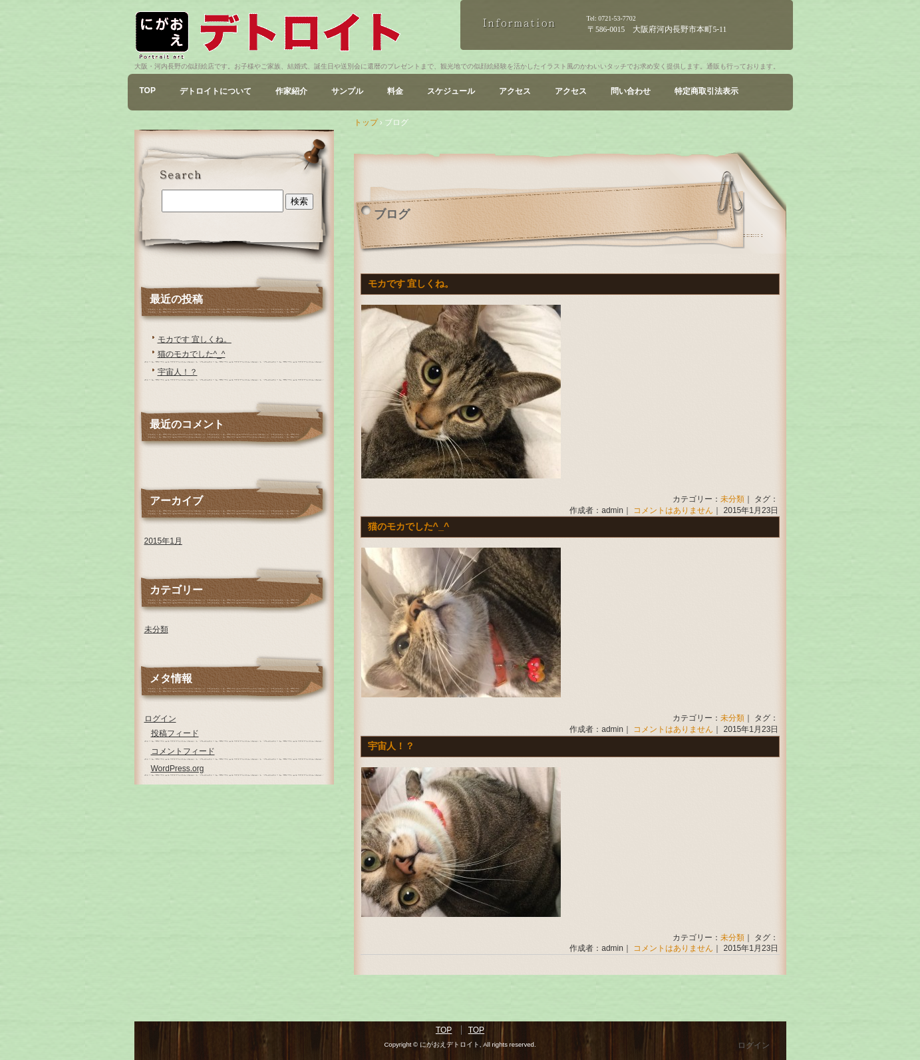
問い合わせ (631, 91)
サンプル (347, 91)
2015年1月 (163, 541)
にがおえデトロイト (297, 36)
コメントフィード (183, 751)
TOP (148, 90)
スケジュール (451, 91)
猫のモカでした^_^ (409, 526)
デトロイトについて (215, 91)
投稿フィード (175, 733)
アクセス (515, 91)
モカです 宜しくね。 (411, 283)
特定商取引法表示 (706, 91)
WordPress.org (177, 768)
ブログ (392, 214)
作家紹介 (291, 91)
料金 (395, 91)
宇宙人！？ (391, 746)
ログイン (160, 718)
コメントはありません (673, 510)
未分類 (732, 499)
